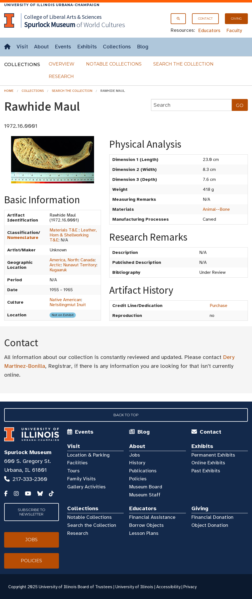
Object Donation (209, 525)
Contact (205, 18)
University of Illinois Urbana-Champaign (52, 5)
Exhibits (87, 46)
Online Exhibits (208, 463)
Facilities (77, 463)
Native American (65, 300)
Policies (138, 479)
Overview (61, 64)
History (137, 463)
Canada (87, 260)
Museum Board (145, 487)
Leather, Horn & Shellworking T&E (73, 235)
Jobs (134, 455)
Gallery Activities (86, 487)
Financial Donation (212, 517)
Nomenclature (22, 237)
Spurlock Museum (27, 452)
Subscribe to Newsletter (31, 511)
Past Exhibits (205, 471)
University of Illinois (134, 586)
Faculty (234, 30)
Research (61, 76)
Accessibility (168, 586)
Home (9, 91)
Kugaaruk (58, 270)
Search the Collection (183, 64)
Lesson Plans (144, 533)
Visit (22, 46)
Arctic (55, 265)
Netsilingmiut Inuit (68, 305)
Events (63, 46)
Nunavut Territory (79, 265)
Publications (143, 471)
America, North (64, 260)
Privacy (189, 586)
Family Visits (81, 479)
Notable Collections (114, 64)
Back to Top (126, 415)
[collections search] (191, 105)
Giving (236, 18)
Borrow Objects (146, 525)
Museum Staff (144, 495)
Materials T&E (63, 230)
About (41, 46)
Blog (142, 46)
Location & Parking (88, 455)
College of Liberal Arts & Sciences (63, 16)
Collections (117, 46)
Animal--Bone (216, 209)
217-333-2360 (29, 479)
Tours (73, 471)
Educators (209, 30)
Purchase (218, 305)
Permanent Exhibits (213, 455)
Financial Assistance (152, 517)
